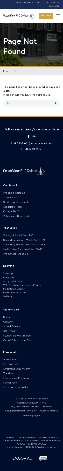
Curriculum (8, 277)
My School (47, 406)
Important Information (15, 387)
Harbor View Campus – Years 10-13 (22, 249)
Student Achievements (16, 202)
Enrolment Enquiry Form (16, 368)
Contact (55, 3)
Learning (8, 273)
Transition (8, 373)
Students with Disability (14, 289)
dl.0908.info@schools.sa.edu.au (33, 143)
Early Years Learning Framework (25, 406)
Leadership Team (12, 206)
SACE (43, 403)
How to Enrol (10, 364)
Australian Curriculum (27, 403)
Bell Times (9, 331)
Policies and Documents (16, 216)
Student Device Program (17, 335)
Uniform (7, 317)
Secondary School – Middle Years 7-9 (24, 240)
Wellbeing (8, 296)
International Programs (16, 378)
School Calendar (12, 326)
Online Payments (24, 3)
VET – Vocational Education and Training (22, 285)
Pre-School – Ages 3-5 (16, 253)
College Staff (11, 211)
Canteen (8, 321)
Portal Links (42, 3)
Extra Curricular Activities (15, 292)
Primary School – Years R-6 (18, 235)
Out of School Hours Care (17, 340)
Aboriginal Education (13, 281)
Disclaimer (32, 411)
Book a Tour (46, 16)
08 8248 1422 (33, 148)
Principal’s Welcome (14, 192)
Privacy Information (49, 411)
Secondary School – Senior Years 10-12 (24, 244)
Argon (37, 415)
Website (27, 415)
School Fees (10, 382)
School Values (11, 197)
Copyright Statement (15, 411)
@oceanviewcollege (45, 129)
